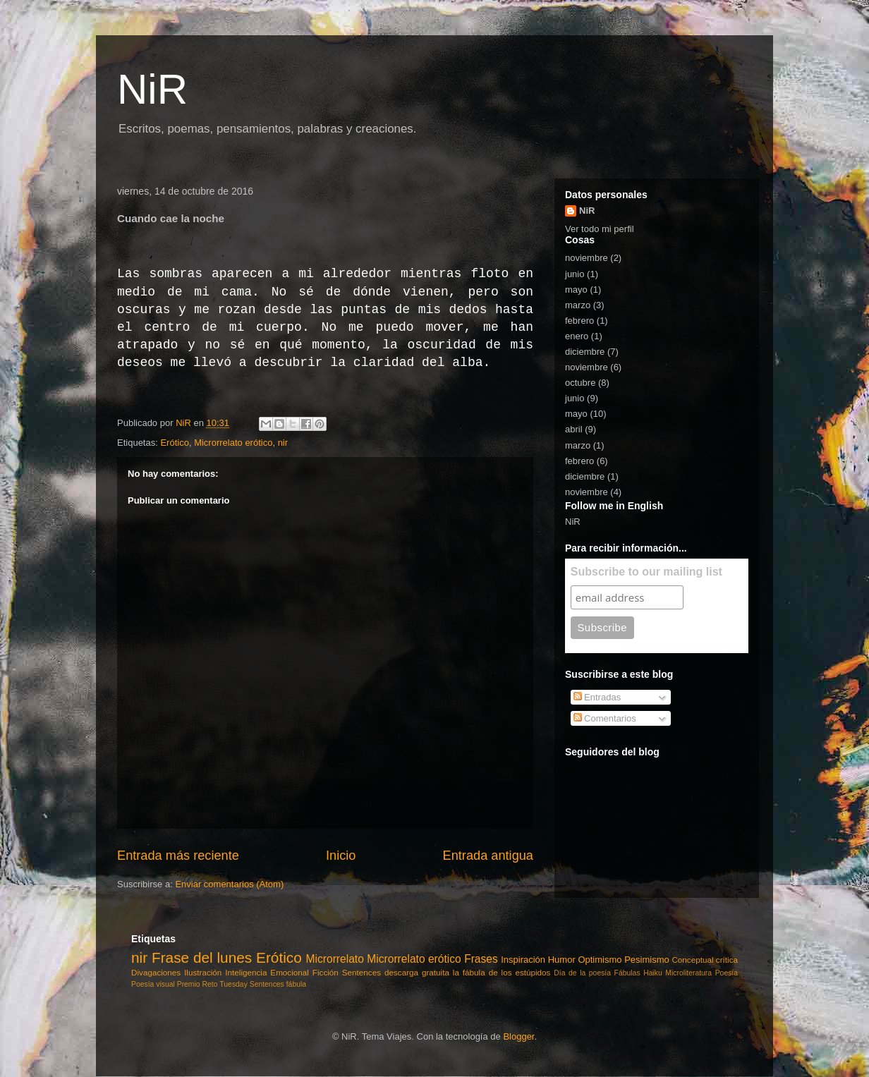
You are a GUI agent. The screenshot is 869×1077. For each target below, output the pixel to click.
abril (574, 429)
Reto (210, 984)
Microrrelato (335, 959)
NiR (152, 89)
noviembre (586, 257)
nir (283, 442)
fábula (296, 984)
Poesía (726, 973)
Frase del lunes (202, 957)
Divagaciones (156, 972)
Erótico (174, 442)
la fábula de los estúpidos (502, 972)
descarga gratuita (416, 972)
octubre (580, 382)
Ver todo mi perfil (599, 229)
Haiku (652, 973)
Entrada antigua (488, 855)
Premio (188, 984)
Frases (481, 959)
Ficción (325, 972)
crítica (727, 959)
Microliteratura (688, 973)
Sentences (361, 972)
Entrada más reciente (178, 855)
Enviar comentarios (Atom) (229, 884)
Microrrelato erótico (233, 442)
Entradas (597, 697)
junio (574, 274)
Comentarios (604, 718)
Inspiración (523, 959)
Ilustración (202, 972)
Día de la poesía (582, 973)
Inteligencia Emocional (267, 972)
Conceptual (692, 959)
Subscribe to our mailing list (646, 572)
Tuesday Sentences (251, 984)
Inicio (341, 855)
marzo (577, 305)
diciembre (584, 351)
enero (576, 336)
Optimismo (599, 959)
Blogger (518, 1036)
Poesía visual (153, 984)
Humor (562, 959)
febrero (579, 320)
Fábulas (627, 973)
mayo (576, 289)
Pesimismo (646, 959)
